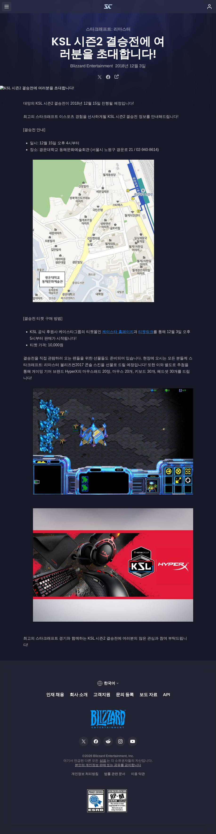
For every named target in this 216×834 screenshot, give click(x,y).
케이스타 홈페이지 (117, 332)
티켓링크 (145, 332)
